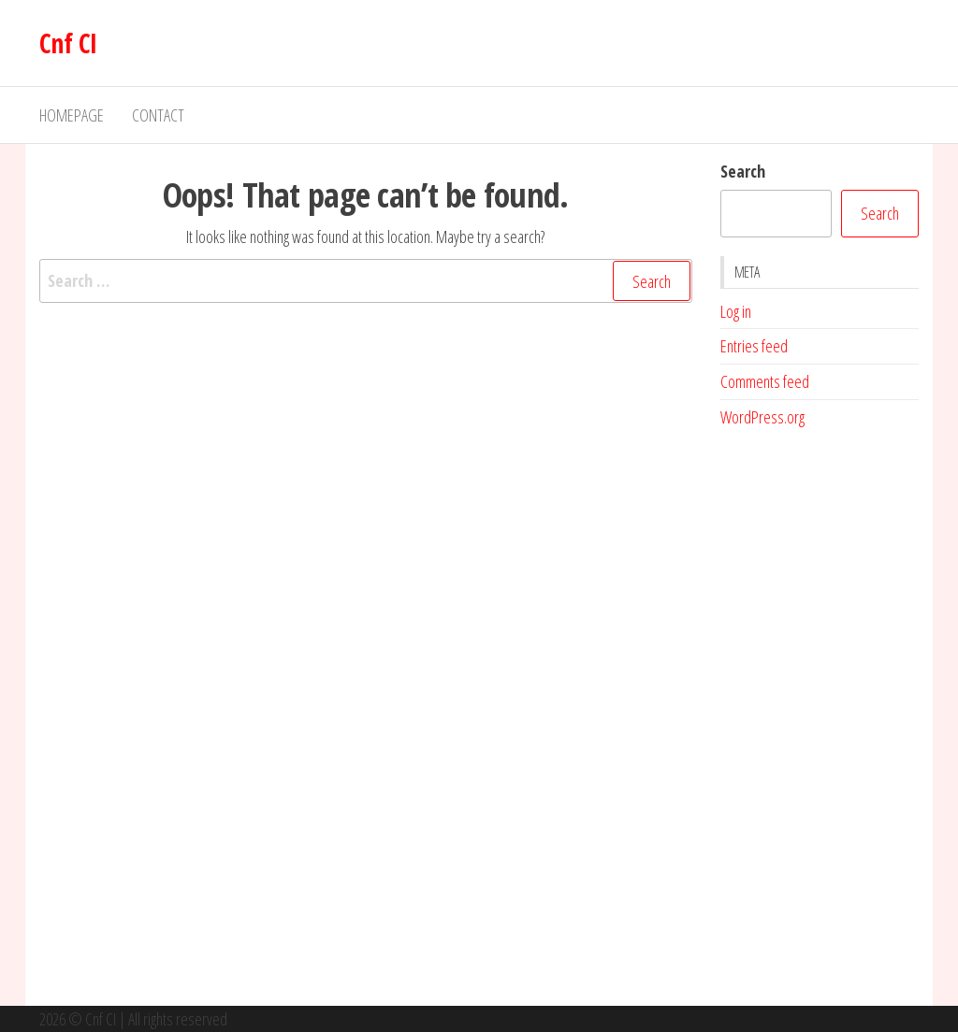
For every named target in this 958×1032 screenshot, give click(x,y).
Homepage (71, 115)
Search (742, 171)
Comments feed (764, 381)
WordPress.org (762, 417)
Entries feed (754, 346)
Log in (735, 311)
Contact (158, 115)
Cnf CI (68, 43)
